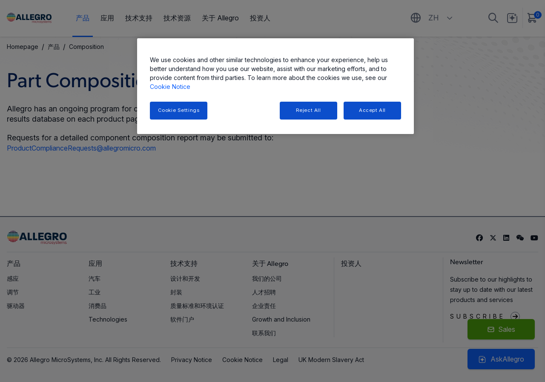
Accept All (372, 110)
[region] (275, 86)
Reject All (308, 110)
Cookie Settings (179, 110)
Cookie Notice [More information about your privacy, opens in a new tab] (170, 86)
